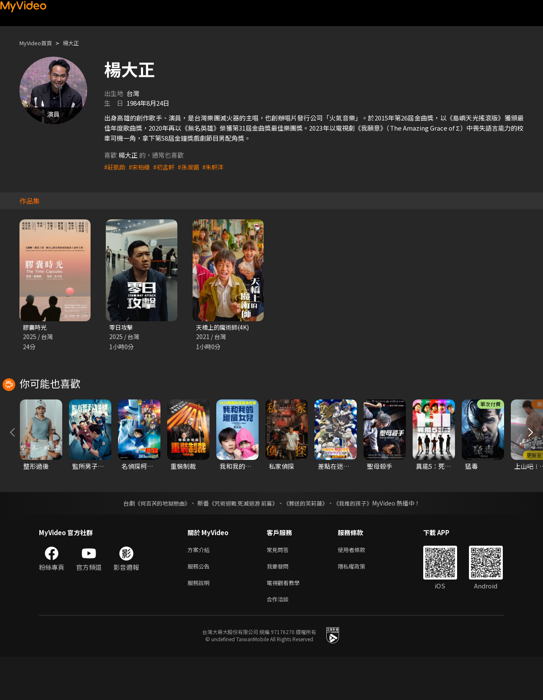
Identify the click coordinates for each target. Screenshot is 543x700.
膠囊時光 (35, 327)
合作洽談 (279, 641)
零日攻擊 (122, 327)
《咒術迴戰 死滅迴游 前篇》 (242, 541)
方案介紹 (200, 588)
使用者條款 (359, 588)
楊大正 (78, 42)
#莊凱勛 (115, 166)
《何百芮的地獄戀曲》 (156, 541)
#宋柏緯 (141, 166)
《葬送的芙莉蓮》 (308, 541)
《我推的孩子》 (359, 541)
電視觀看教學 (286, 623)
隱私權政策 (359, 606)
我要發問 (279, 606)
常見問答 (279, 588)
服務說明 (200, 623)
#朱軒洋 (218, 166)
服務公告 (200, 606)
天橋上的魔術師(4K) (224, 327)
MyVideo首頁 (38, 42)
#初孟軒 (167, 166)
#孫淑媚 (193, 166)
